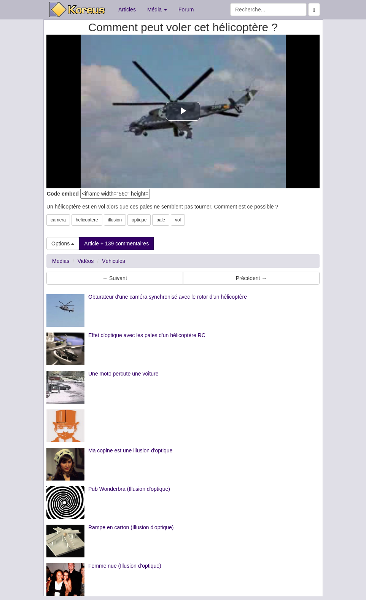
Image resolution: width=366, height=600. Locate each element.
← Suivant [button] (114, 278)
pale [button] (160, 220)
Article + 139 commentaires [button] (116, 243)
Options (62, 243)
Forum (186, 9)
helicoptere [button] (87, 220)
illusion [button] (115, 220)
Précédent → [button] (251, 278)
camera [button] (58, 220)
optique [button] (139, 220)
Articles (127, 9)
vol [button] (178, 220)
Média (157, 9)
